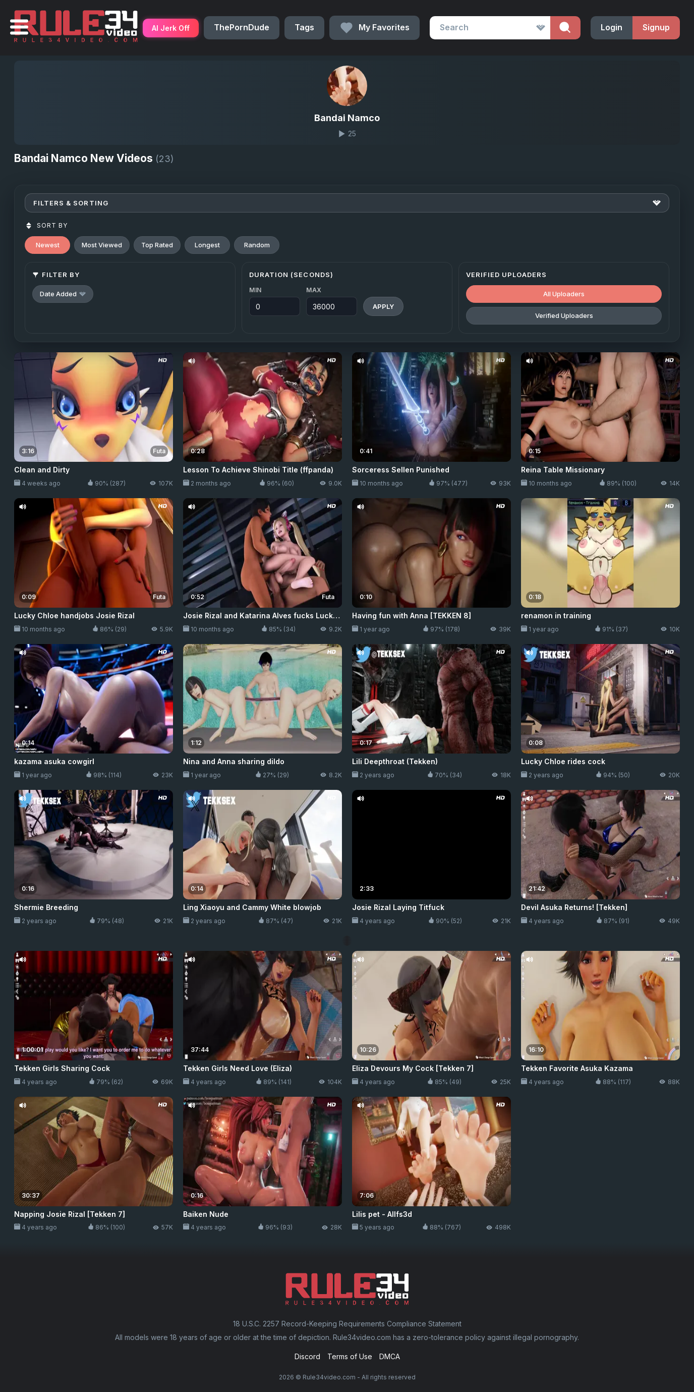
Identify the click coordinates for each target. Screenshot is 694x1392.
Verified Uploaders (564, 315)
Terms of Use (349, 1356)
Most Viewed (102, 245)
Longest (207, 245)
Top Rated (157, 245)
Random (257, 245)
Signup (656, 27)
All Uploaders (564, 294)
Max (314, 290)
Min (255, 290)
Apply (383, 306)
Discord (307, 1356)
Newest (48, 245)
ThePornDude (241, 27)
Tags (304, 27)
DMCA (389, 1356)
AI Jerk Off (171, 28)
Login (611, 27)
